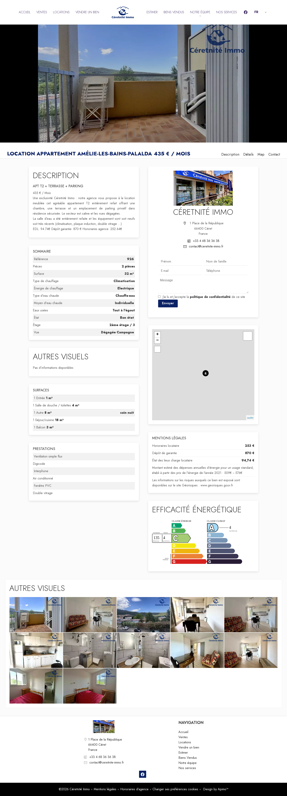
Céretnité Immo (203, 212)
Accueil (123, 12)
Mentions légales (105, 789)
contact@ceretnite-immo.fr (206, 246)
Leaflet (250, 417)
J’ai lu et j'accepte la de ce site (204, 297)
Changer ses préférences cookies (175, 789)
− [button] (157, 340)
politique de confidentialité (210, 297)
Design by (215, 789)
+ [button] (157, 335)
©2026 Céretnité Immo (74, 789)
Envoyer (168, 303)
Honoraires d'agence (134, 789)
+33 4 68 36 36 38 (206, 241)
